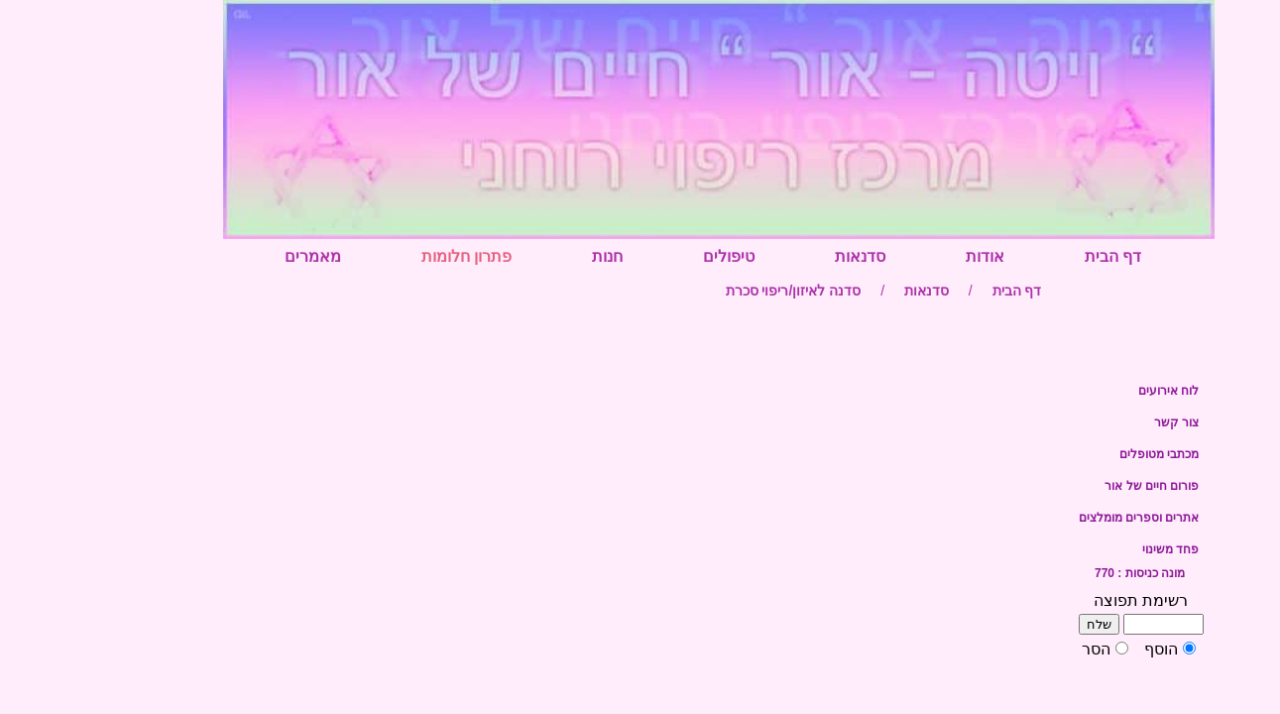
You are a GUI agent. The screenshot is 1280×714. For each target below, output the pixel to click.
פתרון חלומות (388, 256)
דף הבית (1034, 256)
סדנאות (781, 256)
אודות (906, 256)
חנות (529, 256)
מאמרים (234, 256)
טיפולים (650, 256)
